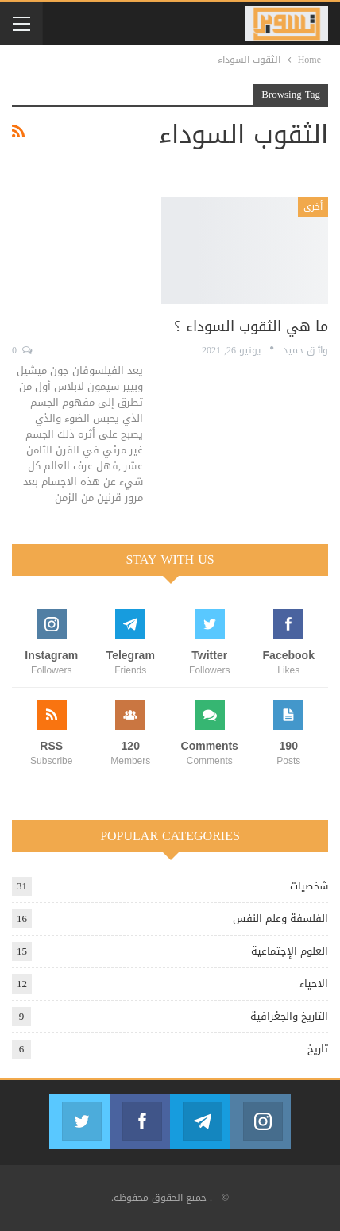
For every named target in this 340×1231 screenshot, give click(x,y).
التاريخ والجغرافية (289, 1016)
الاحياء (313, 984)
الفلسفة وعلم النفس (280, 918)
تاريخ (317, 1049)
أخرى (313, 206)
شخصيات (309, 886)
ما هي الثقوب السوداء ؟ (251, 326)
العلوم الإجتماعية (289, 951)
